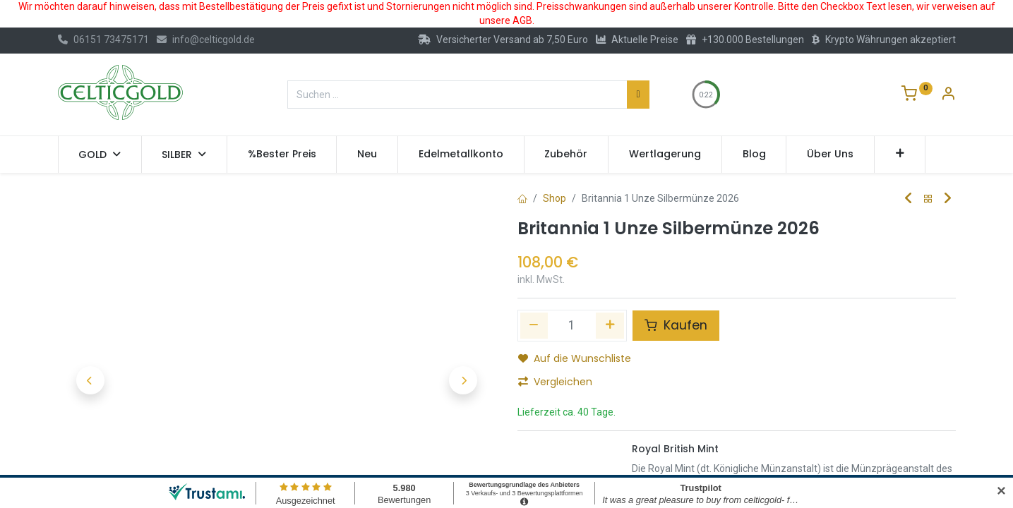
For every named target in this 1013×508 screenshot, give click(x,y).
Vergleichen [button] (555, 382)
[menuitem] (282, 154)
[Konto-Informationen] (948, 95)
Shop (554, 198)
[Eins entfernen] (534, 325)
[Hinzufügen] (610, 325)
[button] (900, 154)
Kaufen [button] (676, 325)
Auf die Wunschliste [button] (574, 358)
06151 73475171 (103, 39)
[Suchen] (638, 94)
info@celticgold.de (206, 39)
